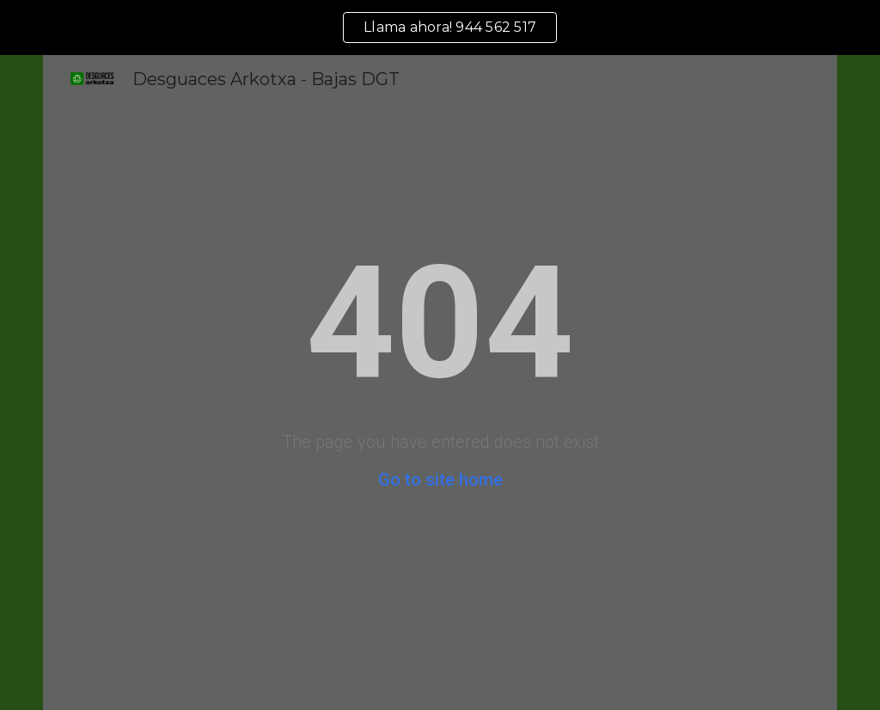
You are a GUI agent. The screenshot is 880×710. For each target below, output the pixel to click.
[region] (440, 27)
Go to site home (440, 479)
